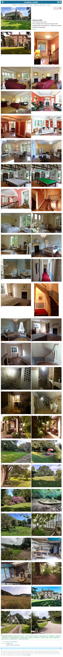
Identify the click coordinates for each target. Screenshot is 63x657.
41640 (48, 5)
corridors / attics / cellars (47, 637)
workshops (37, 637)
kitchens (31, 637)
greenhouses (13, 639)
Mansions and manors (11, 641)
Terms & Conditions (27, 655)
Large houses (9, 643)
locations (14, 5)
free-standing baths (14, 637)
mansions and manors (40, 5)
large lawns (52, 636)
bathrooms (5, 637)
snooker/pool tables (23, 639)
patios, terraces (5, 639)
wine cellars (57, 637)
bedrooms (58, 636)
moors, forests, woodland (31, 636)
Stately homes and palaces (13, 645)
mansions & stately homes (25, 5)
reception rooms (24, 637)
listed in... (34, 29)
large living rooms (43, 636)
